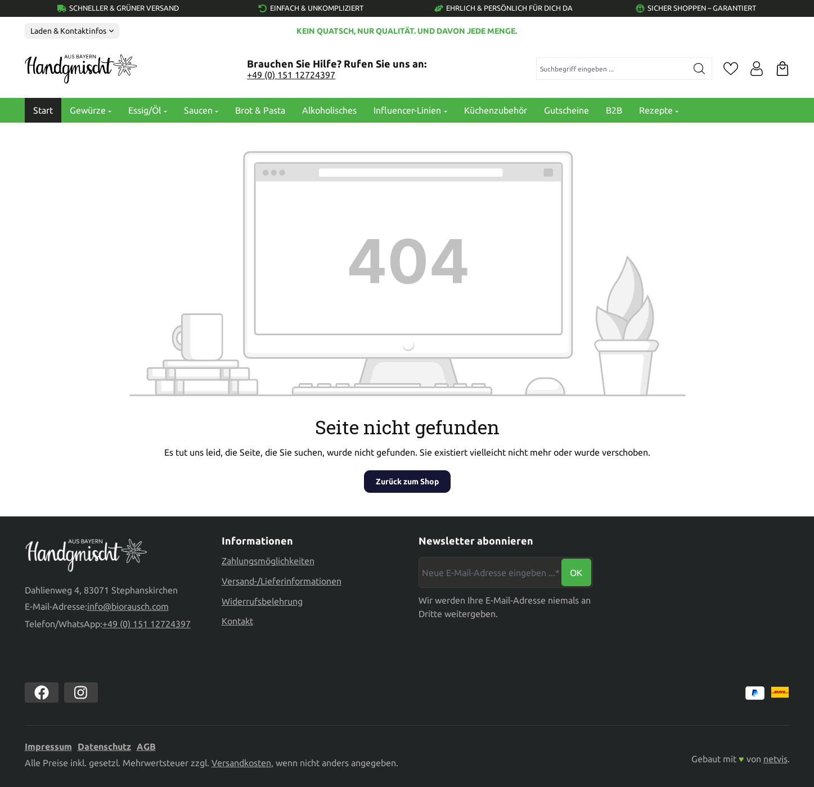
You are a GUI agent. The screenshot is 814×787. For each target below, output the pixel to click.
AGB (146, 746)
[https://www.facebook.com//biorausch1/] (42, 692)
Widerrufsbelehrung (262, 601)
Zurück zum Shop (407, 481)
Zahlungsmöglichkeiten (268, 561)
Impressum (48, 746)
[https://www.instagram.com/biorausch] (81, 692)
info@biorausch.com (128, 607)
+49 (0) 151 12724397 (291, 75)
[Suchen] (699, 68)
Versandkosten (241, 763)
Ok (576, 573)
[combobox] (611, 68)
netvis (775, 759)
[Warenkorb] (782, 68)
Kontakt (237, 621)
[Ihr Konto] (756, 68)
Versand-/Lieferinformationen (281, 581)
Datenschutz (104, 746)
